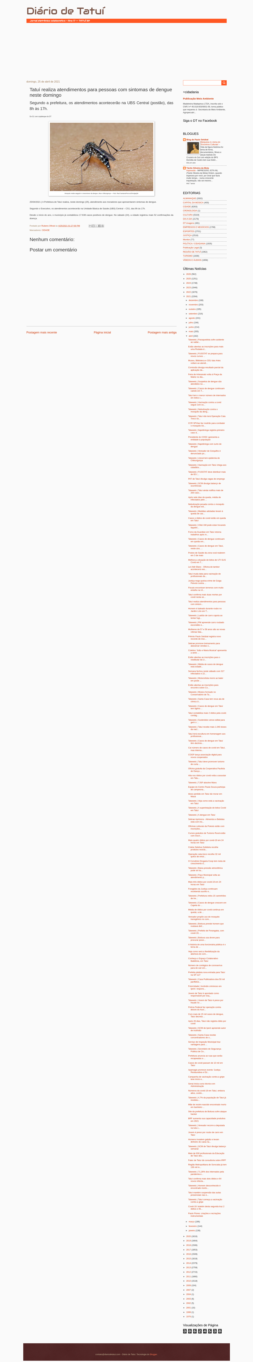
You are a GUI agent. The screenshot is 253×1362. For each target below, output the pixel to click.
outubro (192, 309)
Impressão (191, 170)
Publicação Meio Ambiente (198, 98)
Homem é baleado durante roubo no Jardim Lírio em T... (205, 609)
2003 (188, 1299)
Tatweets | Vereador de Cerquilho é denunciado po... (204, 452)
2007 (188, 1290)
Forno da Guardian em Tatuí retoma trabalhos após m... (204, 533)
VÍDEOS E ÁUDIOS (192, 260)
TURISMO (188, 256)
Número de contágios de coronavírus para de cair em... (205, 966)
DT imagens (188, 223)
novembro (194, 304)
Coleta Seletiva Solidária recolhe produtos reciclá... (203, 848)
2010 (188, 1281)
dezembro (194, 300)
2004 (188, 1294)
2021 (188, 296)
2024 (188, 283)
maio (191, 331)
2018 (188, 1245)
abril (191, 336)
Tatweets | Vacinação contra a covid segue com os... (204, 403)
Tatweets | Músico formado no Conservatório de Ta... (202, 693)
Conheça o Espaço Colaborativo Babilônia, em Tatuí (203, 959)
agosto (192, 318)
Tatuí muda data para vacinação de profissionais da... (204, 575)
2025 (188, 278)
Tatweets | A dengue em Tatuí (201, 815)
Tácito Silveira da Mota (197, 168)
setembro (193, 313)
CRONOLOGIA (190, 210)
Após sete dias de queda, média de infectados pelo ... (204, 498)
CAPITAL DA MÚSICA (193, 202)
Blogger (153, 1354)
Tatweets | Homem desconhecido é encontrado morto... (204, 1186)
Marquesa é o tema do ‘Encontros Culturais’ (210, 143)
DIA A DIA (187, 219)
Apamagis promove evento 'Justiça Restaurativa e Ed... (204, 1071)
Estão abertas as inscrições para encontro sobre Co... (203, 686)
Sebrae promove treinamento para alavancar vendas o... (204, 644)
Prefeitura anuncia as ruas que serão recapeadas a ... (205, 1057)
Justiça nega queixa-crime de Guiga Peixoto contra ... (204, 582)
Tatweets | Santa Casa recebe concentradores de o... (202, 1036)
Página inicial (102, 332)
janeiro (192, 1230)
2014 (188, 1263)
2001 (188, 1307)
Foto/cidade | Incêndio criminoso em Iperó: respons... (205, 987)
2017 (188, 1249)
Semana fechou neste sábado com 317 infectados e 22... (206, 672)
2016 (188, 1254)
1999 (188, 1312)
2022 (188, 292)
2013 (188, 1267)
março (192, 1221)
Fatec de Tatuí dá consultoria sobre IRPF (207, 1160)
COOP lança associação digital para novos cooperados (205, 755)
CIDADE (46, 230)
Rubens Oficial (48, 226)
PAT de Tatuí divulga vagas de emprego (206, 479)
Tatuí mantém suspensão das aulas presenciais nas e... (204, 1193)
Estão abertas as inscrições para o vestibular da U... (204, 658)
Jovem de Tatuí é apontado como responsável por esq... (203, 994)
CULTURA (188, 215)
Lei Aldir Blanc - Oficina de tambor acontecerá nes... (204, 568)
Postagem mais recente (41, 332)
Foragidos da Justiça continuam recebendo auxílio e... (203, 890)
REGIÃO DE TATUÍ (192, 252)
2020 (188, 1236)
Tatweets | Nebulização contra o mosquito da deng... (203, 410)
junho (191, 327)
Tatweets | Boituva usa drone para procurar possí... (204, 938)
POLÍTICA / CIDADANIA (194, 243)
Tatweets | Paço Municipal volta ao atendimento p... (204, 876)
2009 (188, 1285)
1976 (188, 1316)
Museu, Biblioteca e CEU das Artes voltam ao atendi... (204, 361)
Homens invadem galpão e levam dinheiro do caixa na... (203, 1140)
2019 (188, 1240)
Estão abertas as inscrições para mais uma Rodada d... (205, 347)
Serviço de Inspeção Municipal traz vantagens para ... (204, 1043)
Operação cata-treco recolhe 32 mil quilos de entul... (204, 855)
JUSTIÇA (187, 235)
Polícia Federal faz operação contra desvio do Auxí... (204, 1008)
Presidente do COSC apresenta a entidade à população (203, 438)
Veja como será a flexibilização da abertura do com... (204, 952)
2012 (188, 1272)
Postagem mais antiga (162, 332)
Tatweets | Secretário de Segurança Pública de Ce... (204, 1050)
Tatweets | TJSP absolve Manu (202, 782)
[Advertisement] (126, 51)
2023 (188, 287)
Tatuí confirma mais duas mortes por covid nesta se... (205, 595)
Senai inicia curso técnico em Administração (201, 1084)
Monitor (186, 239)
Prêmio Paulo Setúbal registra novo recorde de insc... (204, 637)
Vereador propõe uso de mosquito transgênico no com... (204, 918)
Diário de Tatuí (65, 11)
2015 (188, 1258)
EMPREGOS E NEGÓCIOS (196, 227)
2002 (188, 1303)
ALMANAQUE (189, 198)
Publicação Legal (191, 247)
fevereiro (193, 1226)
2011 (188, 1276)
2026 (188, 274)
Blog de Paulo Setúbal (197, 139)
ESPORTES (188, 231)
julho (191, 322)
